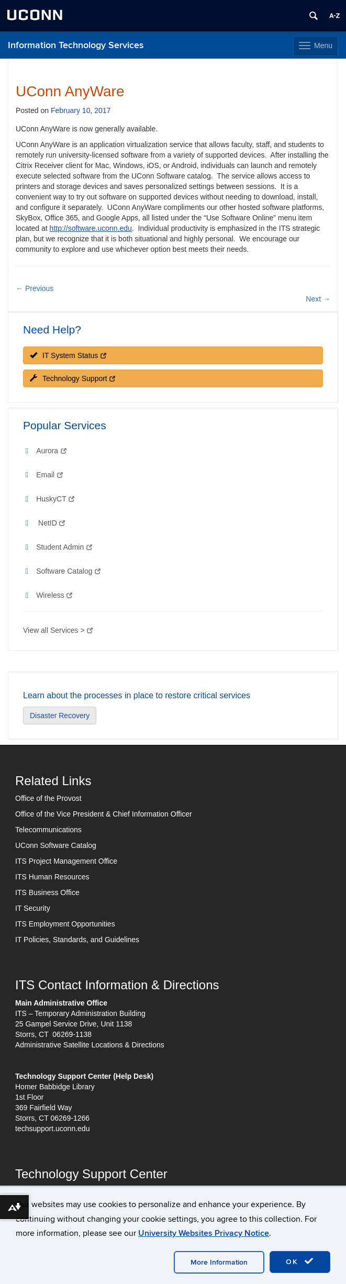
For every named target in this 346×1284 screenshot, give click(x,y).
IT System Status (68, 355)
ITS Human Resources (52, 877)
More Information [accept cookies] (219, 1262)
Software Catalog (68, 571)
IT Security (32, 908)
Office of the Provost (48, 798)
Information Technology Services (76, 45)
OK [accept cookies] (300, 1261)
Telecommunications (48, 829)
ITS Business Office (47, 892)
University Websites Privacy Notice (203, 1233)
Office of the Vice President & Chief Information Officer (103, 814)
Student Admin (64, 547)
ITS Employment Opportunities (65, 924)
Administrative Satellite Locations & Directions (89, 1045)
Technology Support (72, 378)
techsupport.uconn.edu (52, 1128)
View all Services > (58, 630)
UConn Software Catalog (55, 845)
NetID (51, 523)
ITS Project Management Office (66, 861)
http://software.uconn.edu (91, 228)
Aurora (51, 450)
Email (49, 475)
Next (318, 299)
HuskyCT (55, 499)
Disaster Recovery (60, 715)
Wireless (54, 595)
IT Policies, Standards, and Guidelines (77, 939)
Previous (34, 288)
